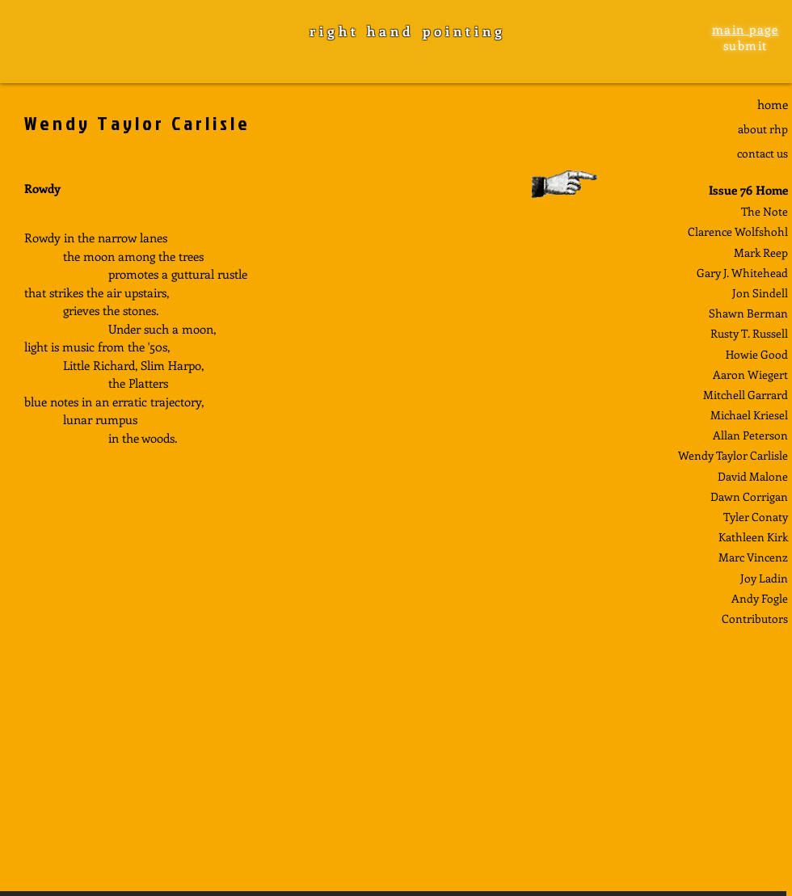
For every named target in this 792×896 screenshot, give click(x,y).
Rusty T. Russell (749, 333)
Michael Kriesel (749, 415)
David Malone (753, 476)
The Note (764, 211)
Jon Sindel (758, 293)
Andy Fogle (759, 598)
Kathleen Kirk (753, 537)
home (772, 104)
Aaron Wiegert (750, 374)
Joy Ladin (764, 578)
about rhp (763, 129)
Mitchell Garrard (745, 394)
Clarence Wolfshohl (738, 231)
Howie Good (757, 354)
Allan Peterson (750, 435)
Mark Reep (761, 252)
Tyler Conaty (755, 516)
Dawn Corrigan (749, 496)
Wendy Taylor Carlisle (733, 455)
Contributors (755, 618)
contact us (762, 153)
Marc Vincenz (753, 557)
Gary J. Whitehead (742, 272)
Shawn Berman (748, 313)
